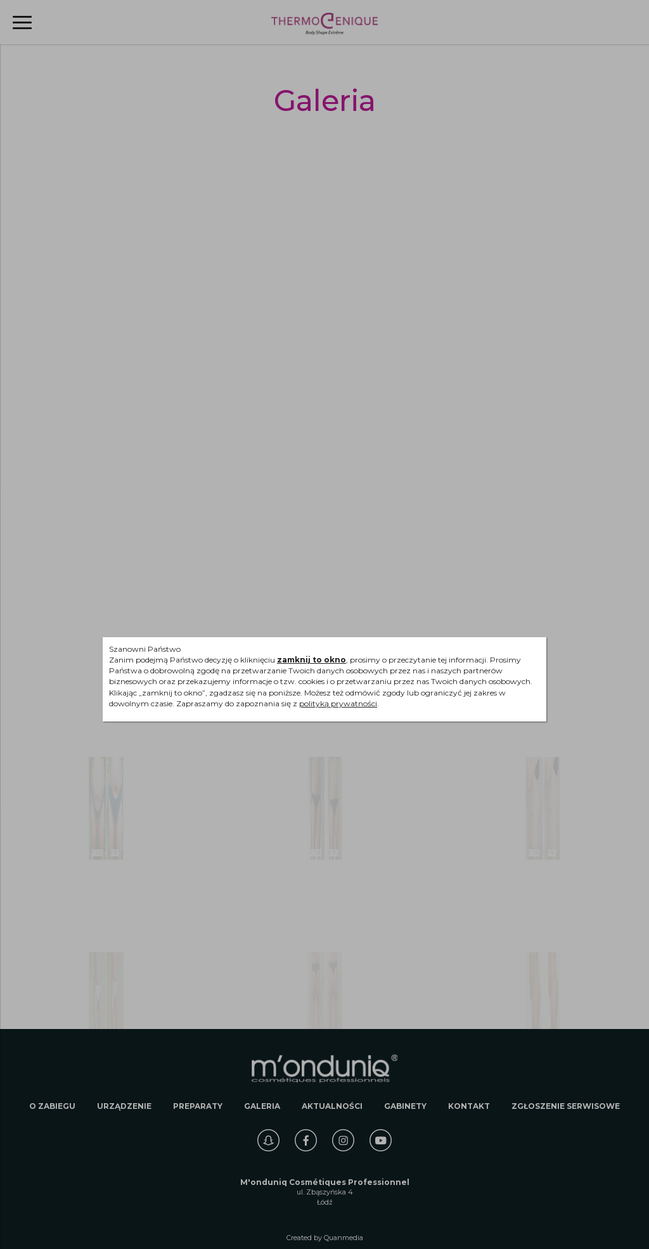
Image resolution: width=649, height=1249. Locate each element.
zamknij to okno (311, 659)
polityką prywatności (338, 703)
